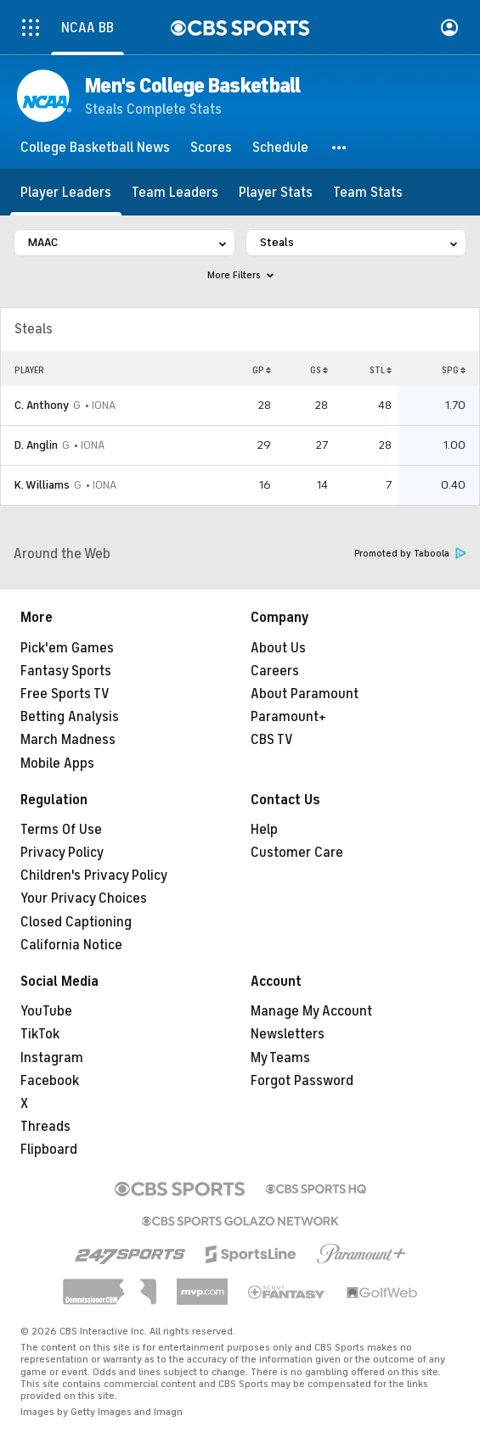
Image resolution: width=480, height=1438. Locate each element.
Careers (275, 671)
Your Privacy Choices (83, 898)
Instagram (51, 1057)
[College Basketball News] (95, 147)
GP (261, 370)
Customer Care (297, 852)
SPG (454, 370)
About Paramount (305, 693)
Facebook (49, 1080)
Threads (45, 1126)
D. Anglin (36, 445)
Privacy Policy (62, 852)
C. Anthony (41, 405)
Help (264, 829)
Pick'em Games (67, 648)
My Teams (280, 1057)
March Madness (68, 739)
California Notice (71, 945)
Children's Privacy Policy (93, 875)
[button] (340, 147)
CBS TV (272, 739)
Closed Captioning (76, 922)
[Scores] (211, 147)
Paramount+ (288, 716)
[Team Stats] (368, 192)
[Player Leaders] (65, 192)
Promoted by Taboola (410, 553)
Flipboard (48, 1149)
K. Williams (42, 485)
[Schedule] (280, 147)
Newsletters (288, 1034)
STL (381, 370)
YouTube (46, 1011)
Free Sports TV (65, 693)
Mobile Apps (57, 763)
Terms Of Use (61, 829)
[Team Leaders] (175, 192)
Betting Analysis (69, 716)
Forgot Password (302, 1080)
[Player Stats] (276, 192)
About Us (278, 648)
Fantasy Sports (65, 671)
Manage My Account (311, 1011)
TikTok (39, 1034)
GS (319, 370)
